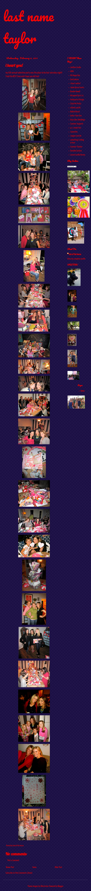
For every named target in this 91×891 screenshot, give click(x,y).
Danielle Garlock (76, 151)
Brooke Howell (75, 91)
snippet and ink (75, 136)
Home (34, 867)
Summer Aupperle (76, 124)
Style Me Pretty (75, 104)
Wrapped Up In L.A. (77, 95)
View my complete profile (76, 259)
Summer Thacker (76, 147)
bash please (74, 79)
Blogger (60, 886)
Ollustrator (44, 886)
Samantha (74, 132)
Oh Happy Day (75, 75)
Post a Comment (13, 860)
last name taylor (28, 27)
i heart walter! (75, 83)
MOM (72, 71)
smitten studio (75, 67)
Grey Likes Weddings (77, 120)
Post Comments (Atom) (23, 873)
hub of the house (75, 254)
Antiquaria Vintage (77, 100)
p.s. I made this (75, 128)
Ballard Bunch (75, 112)
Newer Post (10, 867)
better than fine (76, 116)
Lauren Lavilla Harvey (77, 155)
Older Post (58, 867)
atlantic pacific (75, 108)
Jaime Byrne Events (77, 87)
